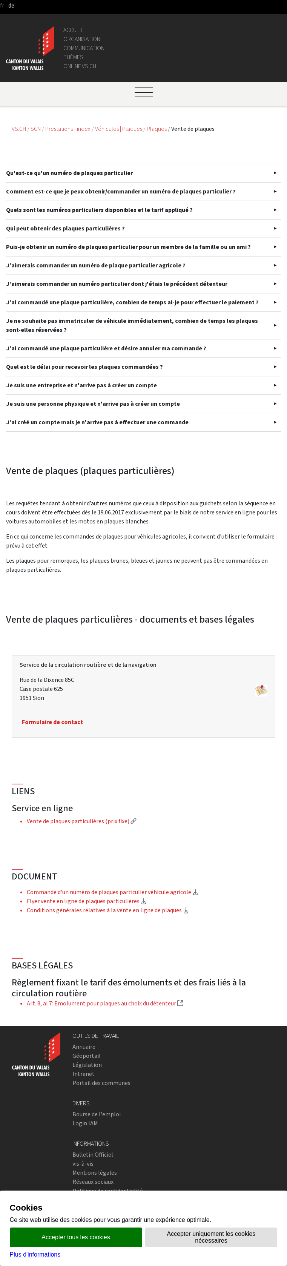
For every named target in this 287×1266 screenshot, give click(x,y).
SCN (36, 129)
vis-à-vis (83, 1164)
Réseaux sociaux (93, 1182)
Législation (87, 1065)
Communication (83, 48)
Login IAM (85, 1123)
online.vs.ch (79, 66)
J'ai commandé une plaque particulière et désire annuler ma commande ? (106, 348)
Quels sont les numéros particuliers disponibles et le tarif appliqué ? (99, 210)
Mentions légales (94, 1173)
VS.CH (19, 129)
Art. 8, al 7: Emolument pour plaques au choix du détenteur (105, 1003)
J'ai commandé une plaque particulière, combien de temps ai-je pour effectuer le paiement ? (132, 302)
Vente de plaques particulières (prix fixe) (82, 821)
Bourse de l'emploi (96, 1114)
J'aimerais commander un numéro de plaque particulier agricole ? (96, 265)
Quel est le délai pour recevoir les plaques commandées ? (84, 367)
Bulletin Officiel (92, 1155)
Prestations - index (68, 129)
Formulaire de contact (52, 722)
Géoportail (86, 1056)
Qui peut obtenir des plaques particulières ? (65, 228)
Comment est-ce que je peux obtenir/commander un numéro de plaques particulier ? (121, 191)
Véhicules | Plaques (119, 129)
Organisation (81, 39)
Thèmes (73, 57)
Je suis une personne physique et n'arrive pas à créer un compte (93, 404)
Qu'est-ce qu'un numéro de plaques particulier (69, 173)
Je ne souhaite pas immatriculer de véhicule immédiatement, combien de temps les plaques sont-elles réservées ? (132, 325)
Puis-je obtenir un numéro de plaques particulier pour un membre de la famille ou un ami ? (128, 247)
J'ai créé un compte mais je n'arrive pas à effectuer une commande (97, 422)
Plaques (157, 129)
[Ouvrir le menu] (144, 92)
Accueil (73, 30)
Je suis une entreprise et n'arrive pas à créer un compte (81, 385)
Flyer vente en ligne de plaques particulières (87, 901)
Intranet (83, 1074)
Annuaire (83, 1047)
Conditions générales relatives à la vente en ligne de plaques (108, 910)
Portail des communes (101, 1083)
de (11, 5)
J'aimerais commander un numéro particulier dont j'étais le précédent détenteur (116, 284)
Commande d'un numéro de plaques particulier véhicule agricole (112, 892)
